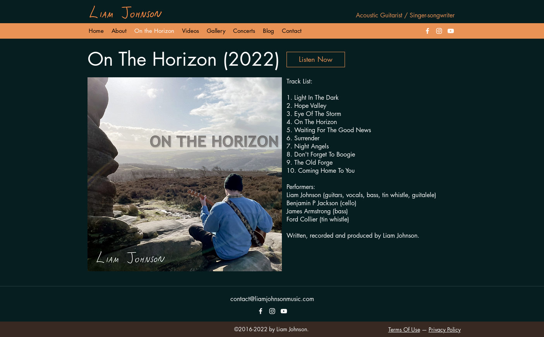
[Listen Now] (316, 59)
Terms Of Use (404, 329)
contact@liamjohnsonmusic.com (272, 299)
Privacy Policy (445, 329)
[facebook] (427, 31)
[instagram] (439, 31)
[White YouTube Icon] (451, 31)
